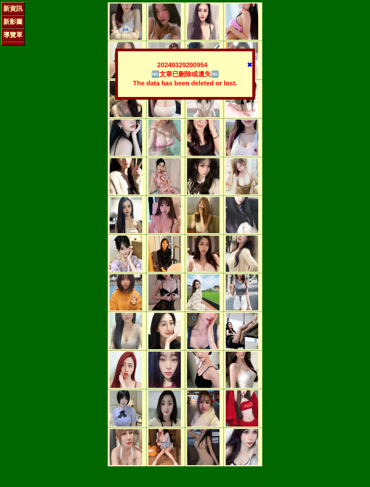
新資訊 (13, 8)
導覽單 (13, 34)
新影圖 (13, 21)
